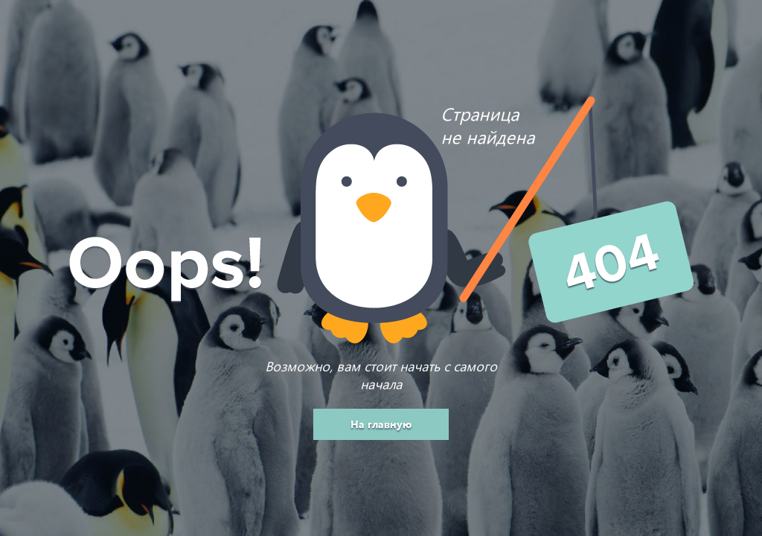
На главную (381, 424)
